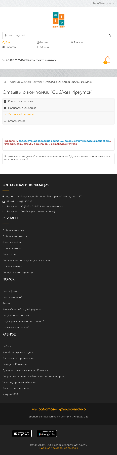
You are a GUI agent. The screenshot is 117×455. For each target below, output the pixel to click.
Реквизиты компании (16, 388)
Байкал (7, 346)
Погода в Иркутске (15, 364)
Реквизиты (9, 254)
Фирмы (42, 42)
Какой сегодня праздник (18, 352)
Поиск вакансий (12, 297)
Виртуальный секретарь (18, 272)
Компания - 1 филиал (18, 101)
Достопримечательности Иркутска (26, 370)
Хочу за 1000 (10, 394)
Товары (77, 42)
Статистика (14, 121)
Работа (9, 47)
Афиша (43, 47)
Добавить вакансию (15, 236)
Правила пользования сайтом (58, 448)
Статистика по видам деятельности (27, 260)
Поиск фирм (10, 291)
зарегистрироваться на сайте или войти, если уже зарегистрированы (64, 141)
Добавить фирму (13, 230)
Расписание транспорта (19, 358)
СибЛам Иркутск (31, 82)
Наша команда (12, 266)
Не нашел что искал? (16, 327)
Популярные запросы (16, 315)
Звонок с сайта (12, 242)
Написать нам (12, 248)
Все (6, 42)
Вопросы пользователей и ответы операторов (33, 376)
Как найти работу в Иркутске (22, 309)
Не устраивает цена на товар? (23, 321)
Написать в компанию (20, 108)
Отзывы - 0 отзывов (19, 114)
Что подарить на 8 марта (20, 382)
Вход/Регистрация (103, 3)
